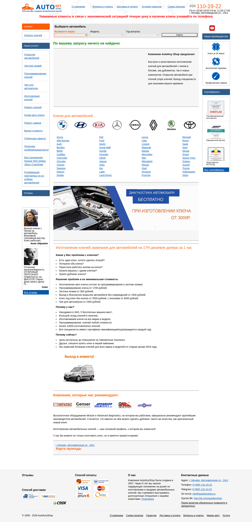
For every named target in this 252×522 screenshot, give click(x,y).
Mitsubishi (147, 161)
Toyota (185, 168)
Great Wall (105, 147)
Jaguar (103, 161)
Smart (185, 154)
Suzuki (186, 164)
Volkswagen (188, 171)
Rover (185, 140)
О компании (78, 6)
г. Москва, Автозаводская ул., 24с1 (75, 445)
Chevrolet (62, 158)
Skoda (185, 151)
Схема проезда (176, 6)
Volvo (185, 175)
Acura (60, 137)
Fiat (101, 137)
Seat (184, 147)
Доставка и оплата (127, 6)
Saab (185, 144)
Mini (144, 158)
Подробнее (147, 499)
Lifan (144, 140)
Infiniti (102, 158)
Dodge (60, 175)
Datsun (60, 171)
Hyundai (103, 154)
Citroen (60, 164)
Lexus (145, 137)
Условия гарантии (152, 6)
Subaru (186, 161)
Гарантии (151, 515)
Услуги (226, 515)
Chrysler (61, 161)
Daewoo (61, 168)
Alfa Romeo (63, 140)
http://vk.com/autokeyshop (208, 498)
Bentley (61, 147)
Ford (101, 140)
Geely (102, 144)
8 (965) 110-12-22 (202, 489)
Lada (102, 171)
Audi (59, 144)
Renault (186, 137)
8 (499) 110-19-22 (202, 484)
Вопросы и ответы (103, 6)
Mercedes (147, 154)
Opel (144, 168)
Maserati (146, 147)
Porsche (146, 175)
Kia (101, 168)
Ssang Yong (188, 158)
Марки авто (213, 515)
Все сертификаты (214, 169)
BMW (60, 151)
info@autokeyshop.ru (204, 493)
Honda (102, 151)
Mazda (145, 151)
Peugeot (146, 171)
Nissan (145, 164)
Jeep (102, 164)
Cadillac (61, 154)
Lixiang (145, 144)
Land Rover (105, 175)
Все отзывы (30, 292)
